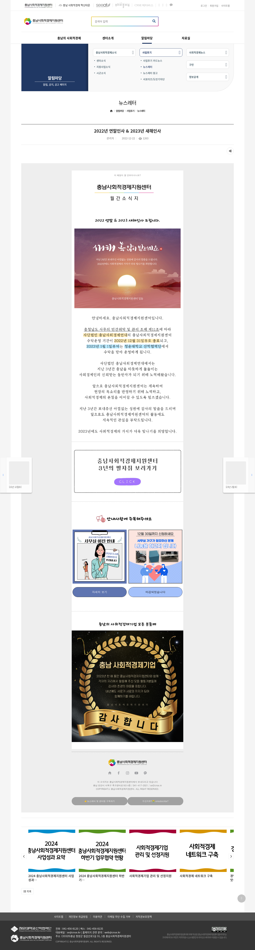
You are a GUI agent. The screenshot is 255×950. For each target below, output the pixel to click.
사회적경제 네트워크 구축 (196, 876)
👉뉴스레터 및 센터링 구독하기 (99, 801)
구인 (191, 64)
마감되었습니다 (155, 592)
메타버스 (144, 5)
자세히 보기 (99, 592)
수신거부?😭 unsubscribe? (155, 801)
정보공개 (193, 77)
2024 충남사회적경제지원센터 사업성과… (51, 878)
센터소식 (101, 60)
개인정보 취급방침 (78, 916)
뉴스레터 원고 (150, 73)
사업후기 (147, 52)
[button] (24, 856)
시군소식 (101, 73)
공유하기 (230, 149)
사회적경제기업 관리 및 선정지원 (150, 876)
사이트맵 (58, 916)
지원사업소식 (103, 67)
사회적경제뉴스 (197, 52)
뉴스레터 (147, 67)
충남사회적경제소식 (106, 52)
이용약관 (97, 916)
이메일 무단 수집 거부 (118, 916)
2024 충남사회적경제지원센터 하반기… (101, 878)
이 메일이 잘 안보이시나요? (127, 175)
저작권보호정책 (144, 916)
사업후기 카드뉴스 (152, 60)
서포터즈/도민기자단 (154, 79)
